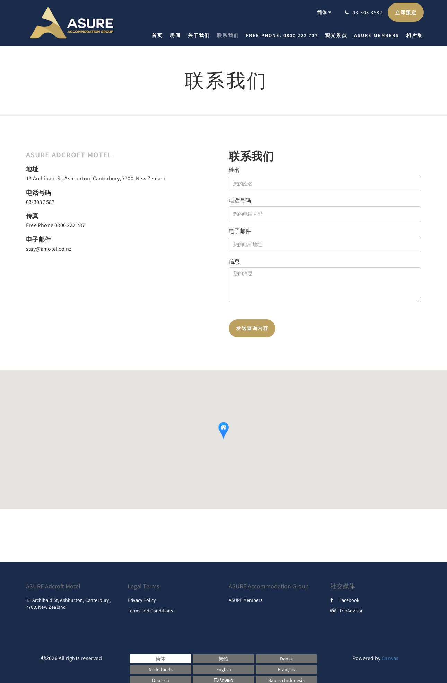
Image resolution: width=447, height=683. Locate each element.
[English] (223, 669)
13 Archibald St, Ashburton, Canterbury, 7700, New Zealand (96, 178)
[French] (286, 669)
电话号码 (240, 200)
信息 (234, 261)
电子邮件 (240, 230)
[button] (223, 431)
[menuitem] (159, 35)
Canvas (390, 658)
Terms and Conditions (150, 610)
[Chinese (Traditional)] (223, 658)
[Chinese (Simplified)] (161, 658)
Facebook (344, 600)
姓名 (234, 169)
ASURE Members (245, 600)
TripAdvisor (346, 610)
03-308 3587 (40, 201)
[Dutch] (161, 669)
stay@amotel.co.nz (48, 248)
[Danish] (286, 658)
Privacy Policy (142, 600)
